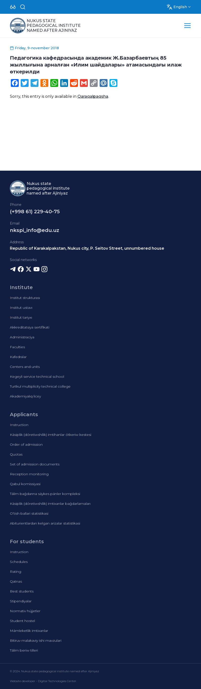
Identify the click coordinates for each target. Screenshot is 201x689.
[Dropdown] (13, 7)
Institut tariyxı (21, 317)
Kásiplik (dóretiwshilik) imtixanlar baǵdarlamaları (50, 503)
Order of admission (26, 444)
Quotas (16, 454)
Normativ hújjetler (25, 611)
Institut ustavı (21, 307)
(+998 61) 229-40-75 (35, 211)
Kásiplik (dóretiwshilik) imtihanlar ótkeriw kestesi (50, 434)
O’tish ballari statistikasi (29, 513)
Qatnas (16, 581)
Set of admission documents (34, 464)
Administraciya (22, 337)
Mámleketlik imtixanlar (29, 630)
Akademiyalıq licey (25, 396)
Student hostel (22, 621)
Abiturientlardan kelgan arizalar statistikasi (45, 523)
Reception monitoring (29, 474)
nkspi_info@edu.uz (34, 230)
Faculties (17, 347)
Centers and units (25, 366)
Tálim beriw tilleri (24, 650)
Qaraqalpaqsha (92, 96)
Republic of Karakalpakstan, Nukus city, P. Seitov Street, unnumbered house (87, 248)
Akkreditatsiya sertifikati (29, 327)
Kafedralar (18, 357)
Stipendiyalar (21, 601)
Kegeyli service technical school (37, 376)
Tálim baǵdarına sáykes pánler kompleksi (45, 494)
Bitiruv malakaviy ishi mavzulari (35, 640)
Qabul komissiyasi (25, 484)
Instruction (19, 425)
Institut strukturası (25, 297)
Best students (22, 591)
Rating (15, 571)
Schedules (19, 561)
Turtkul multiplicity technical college (40, 386)
